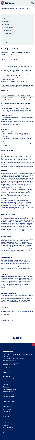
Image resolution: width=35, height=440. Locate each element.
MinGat (4, 432)
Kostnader (6, 36)
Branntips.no (5, 384)
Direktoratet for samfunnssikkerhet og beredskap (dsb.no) (15, 382)
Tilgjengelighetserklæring (8, 378)
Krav (5, 18)
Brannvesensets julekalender (9, 401)
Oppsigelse (6, 42)
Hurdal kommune (6, 411)
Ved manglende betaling (9, 39)
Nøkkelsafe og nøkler (8, 27)
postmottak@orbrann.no (11, 360)
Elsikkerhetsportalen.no (8, 391)
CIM (3, 430)
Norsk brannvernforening (8, 394)
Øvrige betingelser (8, 24)
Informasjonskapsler (7, 367)
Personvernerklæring (7, 376)
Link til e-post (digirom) (8, 427)
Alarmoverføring (7, 30)
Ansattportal (5, 425)
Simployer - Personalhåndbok (9, 434)
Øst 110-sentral (6, 399)
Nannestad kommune (7, 414)
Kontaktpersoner (7, 33)
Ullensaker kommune (7, 419)
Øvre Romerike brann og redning (7, 8)
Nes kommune (6, 416)
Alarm (17, 8)
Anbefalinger (6, 21)
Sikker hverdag (6, 386)
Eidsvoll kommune (7, 409)
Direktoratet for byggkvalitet (9, 396)
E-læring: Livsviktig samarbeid (9, 389)
